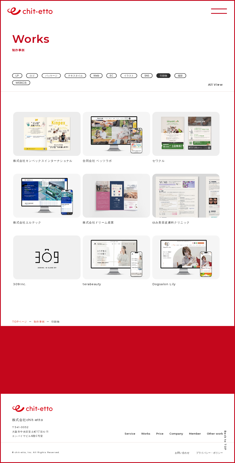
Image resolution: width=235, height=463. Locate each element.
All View (215, 84)
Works (145, 433)
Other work (215, 433)
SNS (146, 75)
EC (111, 75)
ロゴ (32, 75)
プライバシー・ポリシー (209, 452)
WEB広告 (21, 82)
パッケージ (51, 75)
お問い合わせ (182, 452)
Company (176, 433)
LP (17, 75)
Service (130, 433)
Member (195, 433)
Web (96, 75)
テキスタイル (75, 75)
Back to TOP (225, 440)
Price (159, 433)
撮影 (180, 75)
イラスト (129, 75)
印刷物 (163, 75)
